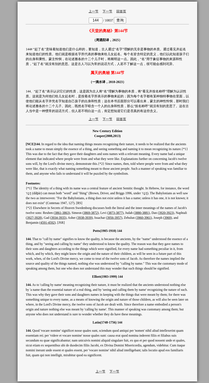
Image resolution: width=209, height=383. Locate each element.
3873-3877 (115, 213)
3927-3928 (34, 217)
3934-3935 (58, 217)
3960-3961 (144, 217)
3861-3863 (62, 213)
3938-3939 (85, 217)
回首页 (121, 11)
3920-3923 (166, 213)
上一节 (93, 11)
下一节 (107, 11)
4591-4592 (47, 222)
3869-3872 (90, 213)
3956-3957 (114, 217)
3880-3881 (142, 213)
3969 (167, 217)
